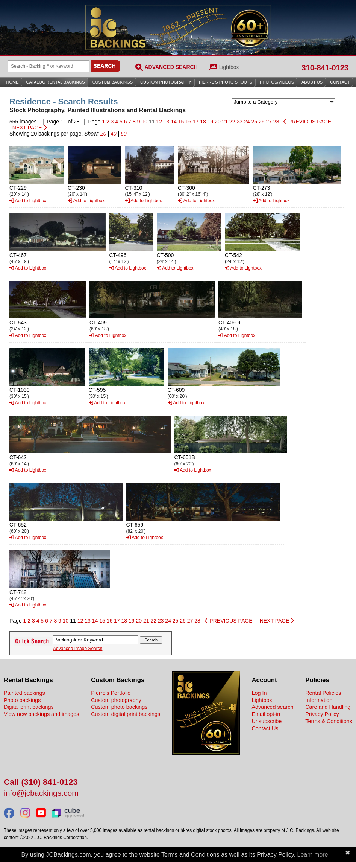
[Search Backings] (48, 66)
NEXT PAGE (29, 128)
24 (247, 122)
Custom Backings (112, 82)
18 (203, 122)
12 (159, 122)
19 (211, 122)
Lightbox (229, 67)
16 (188, 122)
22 (232, 122)
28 (276, 122)
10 (144, 122)
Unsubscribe (266, 721)
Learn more (312, 854)
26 (262, 122)
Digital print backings (29, 707)
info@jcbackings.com (41, 793)
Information (318, 700)
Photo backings (22, 700)
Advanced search (272, 707)
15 (181, 122)
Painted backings (24, 693)
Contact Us (264, 728)
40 (114, 134)
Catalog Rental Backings (55, 82)
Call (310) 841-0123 (41, 782)
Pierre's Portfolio (110, 693)
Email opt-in (265, 714)
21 (225, 122)
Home (12, 82)
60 (124, 134)
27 (269, 122)
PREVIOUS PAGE (307, 122)
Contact (340, 82)
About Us (312, 82)
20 (218, 122)
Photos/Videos (277, 82)
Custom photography (116, 700)
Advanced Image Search (77, 648)
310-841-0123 (324, 68)
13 (167, 122)
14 (174, 122)
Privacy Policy (322, 714)
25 (254, 122)
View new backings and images (41, 714)
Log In (259, 693)
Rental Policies (323, 693)
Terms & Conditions (328, 721)
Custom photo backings (119, 707)
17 (196, 122)
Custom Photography (165, 82)
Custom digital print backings (125, 714)
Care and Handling (327, 707)
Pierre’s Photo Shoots (225, 82)
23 (240, 122)
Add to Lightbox (27, 200)
